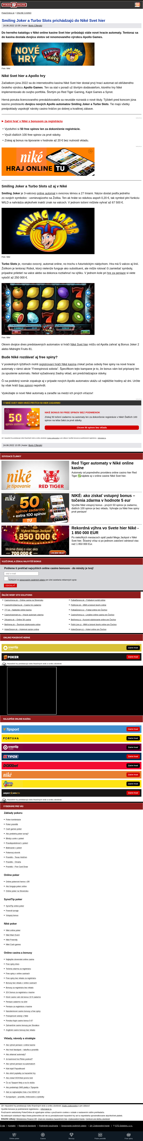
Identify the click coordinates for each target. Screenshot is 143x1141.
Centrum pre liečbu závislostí (98, 1119)
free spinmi (26, 385)
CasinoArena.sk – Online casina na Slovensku (23, 600)
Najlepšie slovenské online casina (20, 959)
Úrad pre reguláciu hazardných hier (52, 1119)
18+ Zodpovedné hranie (100, 1126)
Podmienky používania (48, 1126)
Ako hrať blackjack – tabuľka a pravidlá (22, 1050)
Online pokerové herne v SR (18, 882)
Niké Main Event (13, 935)
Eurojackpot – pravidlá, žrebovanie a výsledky (25, 1097)
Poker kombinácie (13, 820)
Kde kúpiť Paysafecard (15, 1068)
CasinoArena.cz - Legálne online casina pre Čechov (92, 615)
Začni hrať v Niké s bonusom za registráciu (34, 121)
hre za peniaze (116, 273)
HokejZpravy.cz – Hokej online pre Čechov (88, 629)
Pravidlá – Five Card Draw (17, 867)
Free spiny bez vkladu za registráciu (21, 978)
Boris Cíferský (35, 25)
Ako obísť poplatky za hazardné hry (21, 1073)
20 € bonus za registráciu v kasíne (20, 992)
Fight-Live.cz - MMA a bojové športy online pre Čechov (94, 624)
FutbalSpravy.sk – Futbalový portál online (88, 600)
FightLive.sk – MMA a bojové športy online (88, 605)
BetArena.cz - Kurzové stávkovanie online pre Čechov (93, 620)
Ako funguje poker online (16, 886)
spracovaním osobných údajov (32, 580)
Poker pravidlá (12, 824)
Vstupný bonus (12, 915)
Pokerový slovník (13, 853)
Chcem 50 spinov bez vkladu (92, 427)
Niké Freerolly (11, 940)
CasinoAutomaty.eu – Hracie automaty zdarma (23, 615)
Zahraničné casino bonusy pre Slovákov (22, 1025)
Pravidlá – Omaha (13, 862)
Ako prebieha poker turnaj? (17, 834)
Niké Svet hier (79, 344)
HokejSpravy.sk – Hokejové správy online (21, 629)
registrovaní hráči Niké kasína (57, 364)
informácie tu (102, 438)
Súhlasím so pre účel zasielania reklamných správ (43, 580)
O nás (2, 1126)
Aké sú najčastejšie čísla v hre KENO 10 (23, 1092)
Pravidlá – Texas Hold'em (16, 857)
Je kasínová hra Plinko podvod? (19, 1059)
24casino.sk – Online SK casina (17, 620)
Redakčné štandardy (27, 1126)
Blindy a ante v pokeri (15, 838)
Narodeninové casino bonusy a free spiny (23, 1011)
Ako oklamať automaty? (16, 1054)
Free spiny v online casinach (18, 973)
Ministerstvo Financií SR (26, 1119)
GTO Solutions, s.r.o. (124, 1126)
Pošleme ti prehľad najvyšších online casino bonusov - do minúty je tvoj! (49, 568)
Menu (137, 5)
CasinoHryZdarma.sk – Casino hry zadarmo (22, 605)
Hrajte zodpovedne (53, 438)
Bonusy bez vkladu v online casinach (21, 983)
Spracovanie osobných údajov (73, 1126)
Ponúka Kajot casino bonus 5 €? (19, 1021)
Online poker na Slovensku (17, 891)
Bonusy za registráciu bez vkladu (19, 988)
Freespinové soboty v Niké (17, 1016)
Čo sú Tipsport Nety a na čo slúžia (20, 1083)
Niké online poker (13, 930)
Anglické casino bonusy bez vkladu (20, 1030)
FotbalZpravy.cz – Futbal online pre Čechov (89, 610)
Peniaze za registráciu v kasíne (19, 1006)
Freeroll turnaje (12, 911)
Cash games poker (14, 829)
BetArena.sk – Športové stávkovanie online (22, 624)
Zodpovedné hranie (76, 1119)
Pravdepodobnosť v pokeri (17, 843)
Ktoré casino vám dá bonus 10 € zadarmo (23, 997)
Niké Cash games (13, 944)
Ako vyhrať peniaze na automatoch (20, 1064)
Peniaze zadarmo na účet (16, 1002)
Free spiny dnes (12, 964)
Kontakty (12, 1126)
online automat (46, 193)
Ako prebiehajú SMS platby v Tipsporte (22, 1087)
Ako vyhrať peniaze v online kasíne (20, 1045)
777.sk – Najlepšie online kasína (17, 610)
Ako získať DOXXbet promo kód (19, 1078)
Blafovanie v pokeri (14, 848)
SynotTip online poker (15, 906)
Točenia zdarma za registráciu (18, 969)
